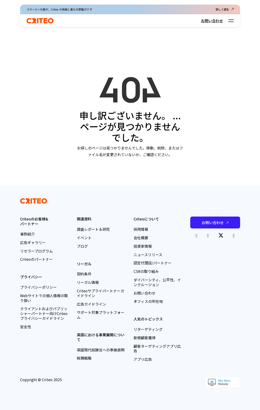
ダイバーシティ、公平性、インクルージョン (157, 282)
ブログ (82, 246)
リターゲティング (148, 329)
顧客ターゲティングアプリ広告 (157, 348)
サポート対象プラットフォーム (100, 315)
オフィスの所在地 (148, 301)
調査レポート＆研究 (93, 229)
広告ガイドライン (91, 304)
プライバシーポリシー (38, 287)
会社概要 (141, 237)
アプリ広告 (143, 359)
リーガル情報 (88, 282)
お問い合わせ (212, 20)
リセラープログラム (36, 251)
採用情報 (141, 229)
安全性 (25, 326)
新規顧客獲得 (144, 337)
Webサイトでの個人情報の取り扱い (44, 298)
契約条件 (84, 274)
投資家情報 (143, 246)
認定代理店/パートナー (153, 263)
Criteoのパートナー (36, 259)
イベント (84, 237)
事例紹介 (27, 234)
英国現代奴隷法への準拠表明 (100, 350)
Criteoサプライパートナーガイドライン (100, 293)
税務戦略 (84, 358)
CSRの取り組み (146, 271)
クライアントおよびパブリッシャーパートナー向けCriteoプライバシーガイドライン (43, 313)
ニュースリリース (148, 254)
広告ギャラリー (33, 242)
